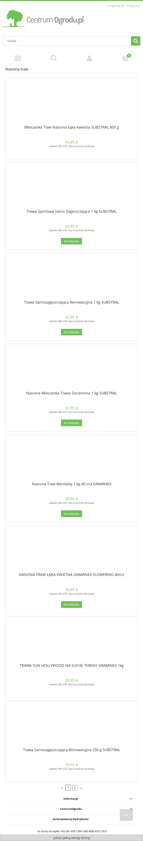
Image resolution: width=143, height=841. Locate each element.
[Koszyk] (125, 58)
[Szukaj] (135, 41)
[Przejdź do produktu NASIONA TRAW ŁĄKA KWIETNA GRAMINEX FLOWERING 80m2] (71, 550)
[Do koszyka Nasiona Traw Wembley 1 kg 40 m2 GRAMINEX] (71, 513)
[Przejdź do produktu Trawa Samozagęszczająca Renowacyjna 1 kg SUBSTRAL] (71, 278)
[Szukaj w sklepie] (67, 40)
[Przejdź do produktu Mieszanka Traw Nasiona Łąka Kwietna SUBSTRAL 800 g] (71, 103)
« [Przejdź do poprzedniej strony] (62, 788)
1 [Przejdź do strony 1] (68, 788)
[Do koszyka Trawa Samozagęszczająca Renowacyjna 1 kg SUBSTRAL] (71, 332)
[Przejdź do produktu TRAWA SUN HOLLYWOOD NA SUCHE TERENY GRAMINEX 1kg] (71, 641)
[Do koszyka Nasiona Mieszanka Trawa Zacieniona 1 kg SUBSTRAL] (71, 422)
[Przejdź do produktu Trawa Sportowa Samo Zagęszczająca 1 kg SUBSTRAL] (71, 187)
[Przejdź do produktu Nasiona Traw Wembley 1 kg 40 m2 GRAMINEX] (71, 460)
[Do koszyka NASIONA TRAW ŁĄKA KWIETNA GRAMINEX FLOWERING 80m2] (71, 604)
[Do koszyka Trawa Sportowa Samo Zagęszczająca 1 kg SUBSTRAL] (71, 241)
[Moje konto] (89, 58)
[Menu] (17, 58)
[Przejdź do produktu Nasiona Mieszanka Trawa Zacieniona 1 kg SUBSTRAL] (71, 369)
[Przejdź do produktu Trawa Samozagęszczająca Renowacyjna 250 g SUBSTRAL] (71, 725)
